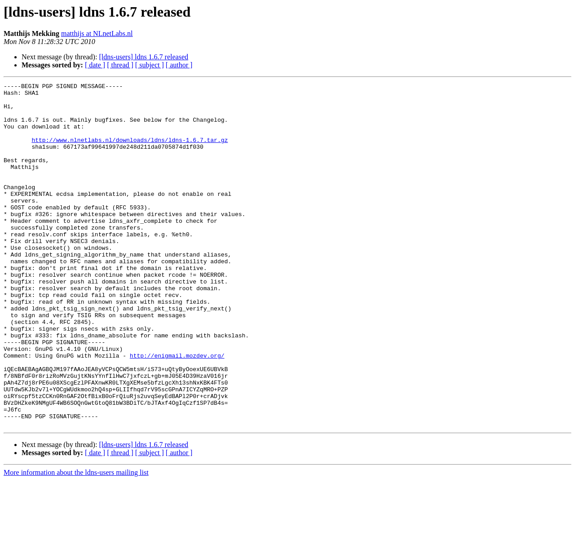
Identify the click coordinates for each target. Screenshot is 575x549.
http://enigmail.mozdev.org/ (177, 411)
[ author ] (179, 65)
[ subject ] (149, 65)
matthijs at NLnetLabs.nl (97, 33)
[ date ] (95, 65)
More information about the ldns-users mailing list (76, 541)
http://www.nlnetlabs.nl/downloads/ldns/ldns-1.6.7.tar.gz (129, 152)
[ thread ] (120, 65)
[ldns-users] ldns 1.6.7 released (143, 57)
